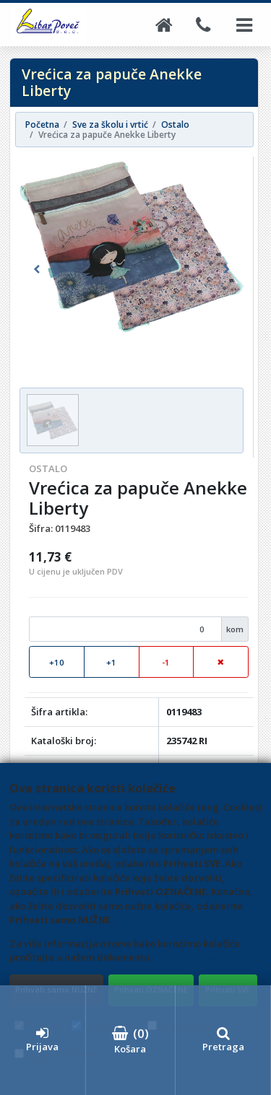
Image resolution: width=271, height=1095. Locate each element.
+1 (111, 662)
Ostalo (48, 468)
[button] (36, 270)
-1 (166, 662)
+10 (56, 662)
